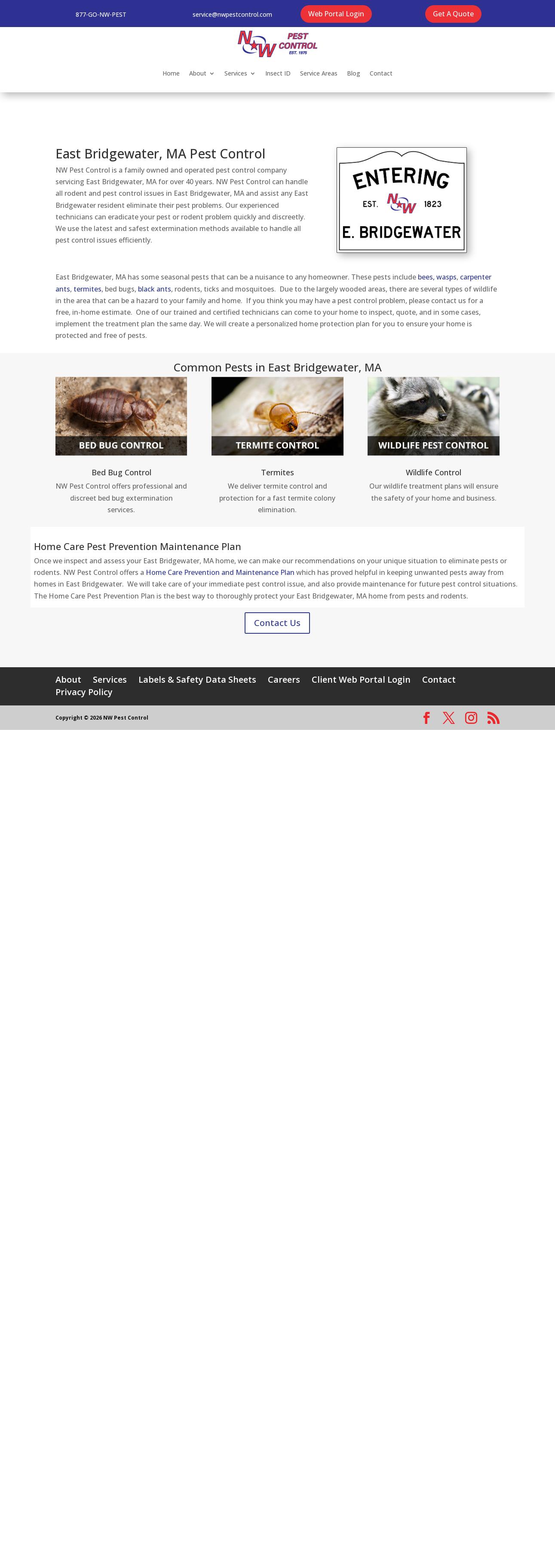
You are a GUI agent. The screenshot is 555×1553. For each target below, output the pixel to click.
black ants (154, 289)
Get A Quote (453, 13)
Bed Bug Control (121, 472)
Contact (381, 73)
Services (235, 73)
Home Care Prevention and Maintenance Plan (220, 572)
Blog (353, 73)
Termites (277, 472)
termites (87, 289)
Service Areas (318, 73)
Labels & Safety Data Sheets (197, 679)
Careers (284, 679)
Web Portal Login (336, 13)
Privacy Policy (84, 692)
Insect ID (278, 73)
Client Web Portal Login (361, 679)
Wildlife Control (433, 472)
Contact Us (277, 623)
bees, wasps (437, 277)
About (197, 73)
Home (171, 73)
